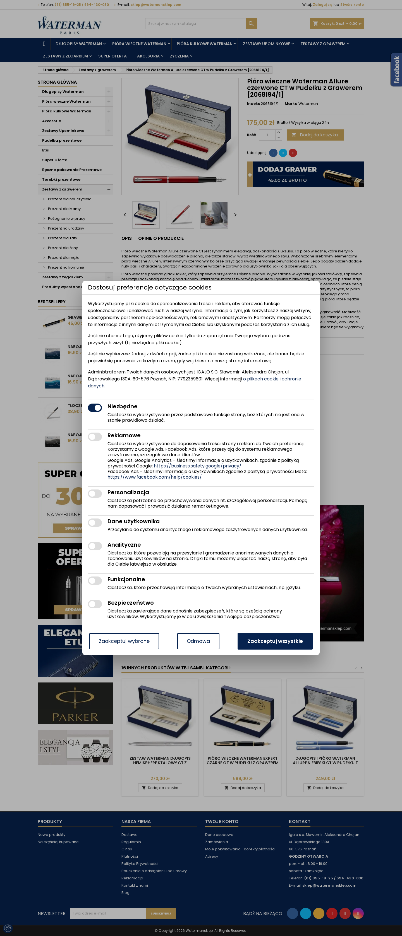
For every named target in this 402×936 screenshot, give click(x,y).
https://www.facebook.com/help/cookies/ (154, 477)
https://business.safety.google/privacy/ (197, 466)
